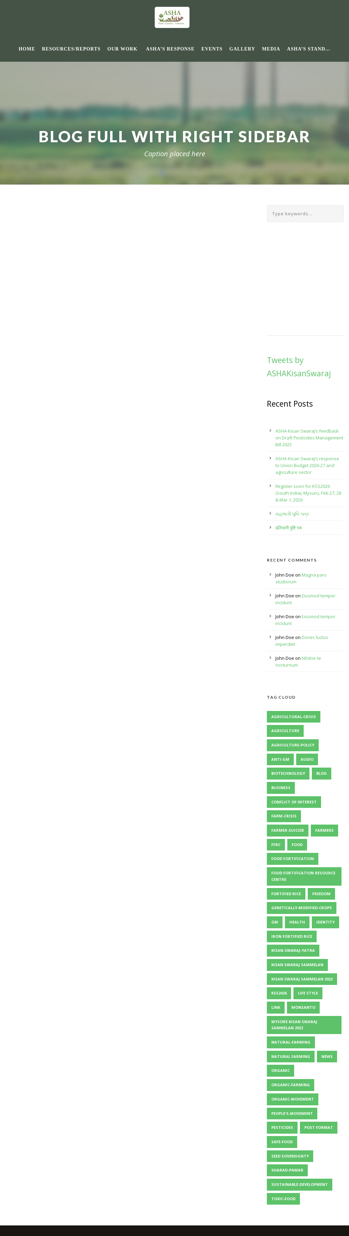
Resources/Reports (71, 49)
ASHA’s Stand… (308, 49)
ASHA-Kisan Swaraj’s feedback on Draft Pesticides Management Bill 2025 (309, 438)
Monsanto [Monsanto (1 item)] (303, 1007)
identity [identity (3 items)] (325, 922)
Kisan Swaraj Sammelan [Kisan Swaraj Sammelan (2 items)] (297, 964)
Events (212, 49)
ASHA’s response (170, 49)
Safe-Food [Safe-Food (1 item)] (282, 1141)
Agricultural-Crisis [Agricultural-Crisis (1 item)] (293, 716)
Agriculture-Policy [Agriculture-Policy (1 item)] (292, 744)
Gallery (242, 49)
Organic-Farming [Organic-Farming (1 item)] (290, 1084)
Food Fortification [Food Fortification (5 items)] (292, 858)
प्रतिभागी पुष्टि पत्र (288, 528)
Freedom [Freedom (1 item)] (321, 893)
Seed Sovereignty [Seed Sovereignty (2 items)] (290, 1156)
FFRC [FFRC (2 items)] (275, 844)
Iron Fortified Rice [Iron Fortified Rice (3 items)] (291, 936)
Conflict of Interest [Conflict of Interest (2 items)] (294, 801)
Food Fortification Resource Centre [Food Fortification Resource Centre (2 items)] (303, 876)
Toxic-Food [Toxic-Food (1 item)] (283, 1198)
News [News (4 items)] (327, 1056)
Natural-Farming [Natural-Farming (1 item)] (290, 1042)
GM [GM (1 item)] (274, 922)
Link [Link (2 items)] (275, 1007)
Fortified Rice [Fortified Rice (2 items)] (286, 893)
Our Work (122, 49)
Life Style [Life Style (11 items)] (308, 992)
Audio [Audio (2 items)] (307, 759)
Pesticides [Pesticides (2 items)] (282, 1127)
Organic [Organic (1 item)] (280, 1070)
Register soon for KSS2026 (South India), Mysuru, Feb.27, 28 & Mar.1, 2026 (308, 493)
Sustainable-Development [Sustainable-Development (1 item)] (299, 1184)
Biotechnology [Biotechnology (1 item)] (288, 773)
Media (271, 49)
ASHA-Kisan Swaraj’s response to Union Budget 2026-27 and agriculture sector (307, 465)
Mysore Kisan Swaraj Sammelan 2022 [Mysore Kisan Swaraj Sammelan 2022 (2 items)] (294, 1025)
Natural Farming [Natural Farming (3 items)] (290, 1056)
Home (27, 49)
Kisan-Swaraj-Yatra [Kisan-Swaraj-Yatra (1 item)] (293, 950)
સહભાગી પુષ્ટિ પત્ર (292, 514)
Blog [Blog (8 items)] (321, 773)
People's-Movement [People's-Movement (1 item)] (292, 1113)
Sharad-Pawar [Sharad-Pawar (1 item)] (287, 1170)
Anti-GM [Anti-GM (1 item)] (280, 759)
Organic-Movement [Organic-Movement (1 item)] (292, 1099)
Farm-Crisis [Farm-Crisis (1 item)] (284, 815)
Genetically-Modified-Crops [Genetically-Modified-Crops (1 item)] (301, 907)
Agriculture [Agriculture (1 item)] (285, 730)
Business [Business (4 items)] (280, 787)
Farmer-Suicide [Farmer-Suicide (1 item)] (287, 830)
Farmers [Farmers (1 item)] (324, 830)
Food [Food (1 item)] (297, 844)
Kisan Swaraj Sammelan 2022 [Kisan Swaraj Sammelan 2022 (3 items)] (302, 978)
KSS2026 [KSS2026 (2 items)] (279, 992)
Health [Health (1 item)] (297, 922)
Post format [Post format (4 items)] (318, 1127)
